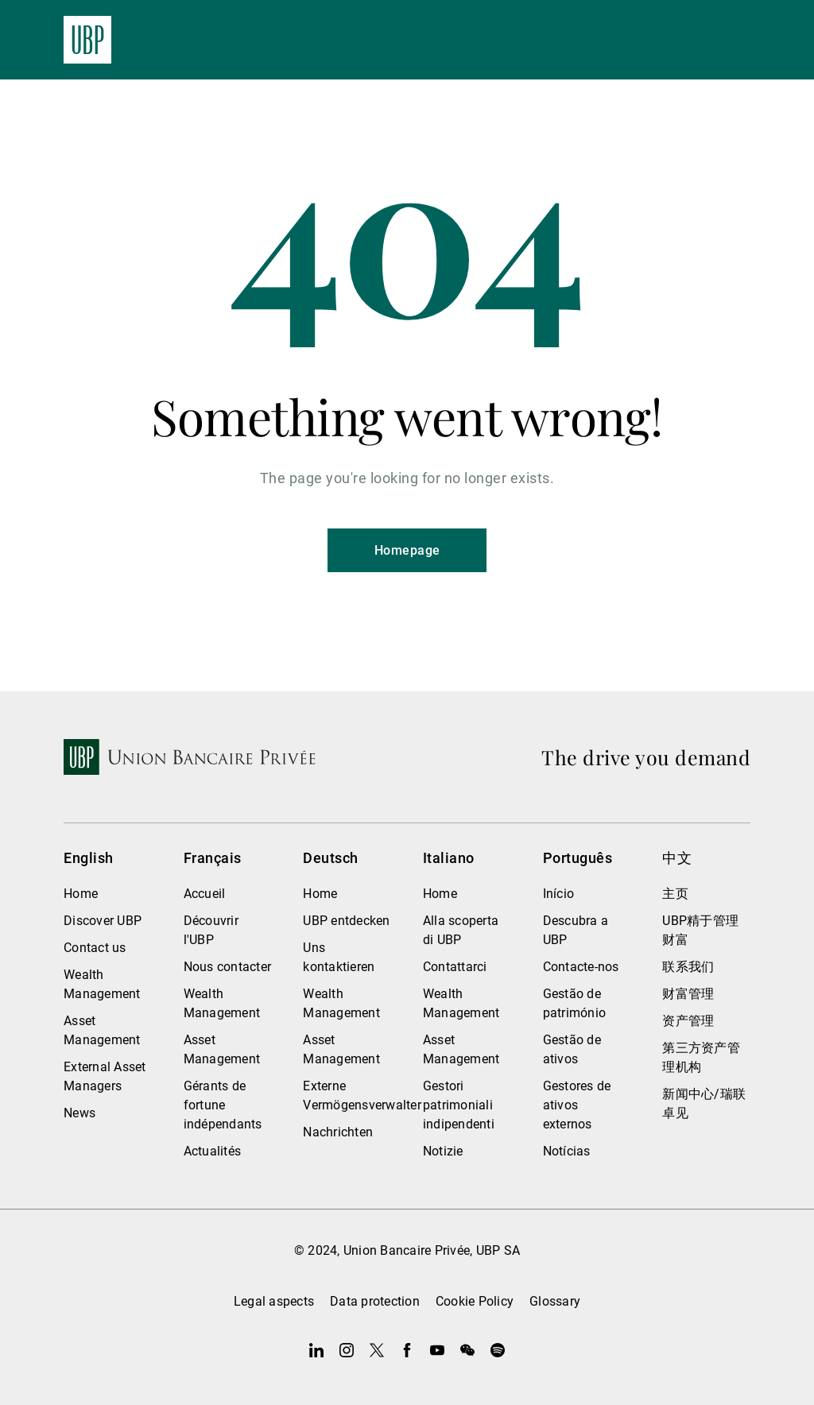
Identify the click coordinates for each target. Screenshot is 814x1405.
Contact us (95, 947)
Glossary (554, 1301)
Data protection (375, 1301)
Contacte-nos (581, 966)
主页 (675, 893)
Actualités (213, 1151)
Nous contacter (228, 966)
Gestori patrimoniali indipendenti (458, 1105)
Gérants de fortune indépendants (223, 1105)
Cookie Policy (475, 1301)
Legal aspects (274, 1301)
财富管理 (688, 993)
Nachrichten (338, 1132)
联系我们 (688, 966)
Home (81, 893)
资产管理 (688, 1020)
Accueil (205, 893)
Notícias (567, 1151)
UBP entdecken (346, 920)
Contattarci (455, 966)
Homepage (407, 550)
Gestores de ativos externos (577, 1105)
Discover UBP (102, 920)
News (79, 1113)
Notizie (443, 1151)
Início (559, 893)
